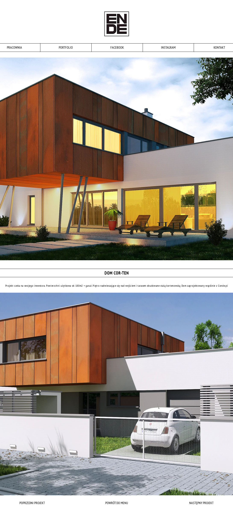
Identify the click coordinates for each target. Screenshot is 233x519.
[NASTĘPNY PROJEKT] (192, 503)
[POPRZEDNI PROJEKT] (41, 503)
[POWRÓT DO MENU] (117, 503)
